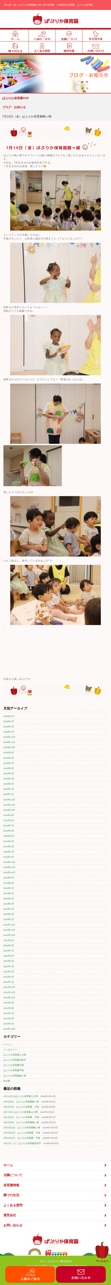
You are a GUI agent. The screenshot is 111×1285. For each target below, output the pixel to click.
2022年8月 (8, 945)
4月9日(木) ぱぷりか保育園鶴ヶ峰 (21, 1101)
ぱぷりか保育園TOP (15, 98)
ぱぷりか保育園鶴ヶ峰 (14, 1075)
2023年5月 (8, 898)
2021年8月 (8, 1008)
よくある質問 (55, 1205)
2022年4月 (8, 966)
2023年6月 (8, 893)
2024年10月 (9, 810)
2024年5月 (8, 836)
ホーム (55, 1165)
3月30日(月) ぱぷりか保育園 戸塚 (21, 1138)
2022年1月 (8, 982)
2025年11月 (9, 742)
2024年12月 (9, 799)
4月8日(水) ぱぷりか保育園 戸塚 (21, 1107)
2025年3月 (8, 784)
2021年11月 (9, 992)
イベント (7, 1044)
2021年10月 (9, 997)
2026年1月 (8, 732)
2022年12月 (9, 924)
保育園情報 (55, 1185)
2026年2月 (8, 726)
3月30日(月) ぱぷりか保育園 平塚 (21, 1133)
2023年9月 (8, 877)
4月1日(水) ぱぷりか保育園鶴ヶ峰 (21, 1122)
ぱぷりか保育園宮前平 (14, 1060)
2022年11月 (9, 930)
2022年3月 (8, 971)
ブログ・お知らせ (14, 107)
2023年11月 (9, 867)
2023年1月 (8, 919)
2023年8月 (8, 883)
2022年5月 (8, 961)
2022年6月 (8, 956)
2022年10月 (9, 935)
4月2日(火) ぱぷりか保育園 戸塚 (21, 1117)
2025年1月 (8, 794)
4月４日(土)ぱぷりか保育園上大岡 (20, 1112)
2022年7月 (8, 950)
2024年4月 (8, 841)
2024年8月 (8, 820)
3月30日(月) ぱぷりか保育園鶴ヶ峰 (21, 1127)
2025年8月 (8, 758)
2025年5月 (8, 773)
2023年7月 (8, 888)
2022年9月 (8, 940)
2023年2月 (8, 914)
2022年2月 (8, 977)
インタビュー (10, 1049)
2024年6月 (8, 830)
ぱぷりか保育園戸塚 (13, 1070)
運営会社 (55, 1215)
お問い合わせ (55, 1225)
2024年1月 (8, 857)
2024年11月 (9, 805)
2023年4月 (8, 903)
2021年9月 (8, 1002)
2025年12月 (9, 737)
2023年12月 (9, 862)
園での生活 (55, 1195)
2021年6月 (8, 1018)
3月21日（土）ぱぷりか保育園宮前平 (22, 1143)
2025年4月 (8, 778)
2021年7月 (8, 1013)
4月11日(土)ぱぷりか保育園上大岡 (20, 1096)
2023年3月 (8, 909)
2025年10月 (9, 747)
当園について (55, 1175)
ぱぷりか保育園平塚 (13, 1065)
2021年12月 (9, 987)
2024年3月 (8, 846)
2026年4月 (8, 716)
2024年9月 (8, 815)
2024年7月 (8, 825)
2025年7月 (8, 763)
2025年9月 (8, 752)
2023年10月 (9, 872)
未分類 (6, 1081)
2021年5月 (8, 1023)
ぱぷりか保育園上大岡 (14, 1055)
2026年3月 (8, 721)
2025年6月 (8, 768)
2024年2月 (8, 851)
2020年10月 (9, 1029)
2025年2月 (8, 789)
